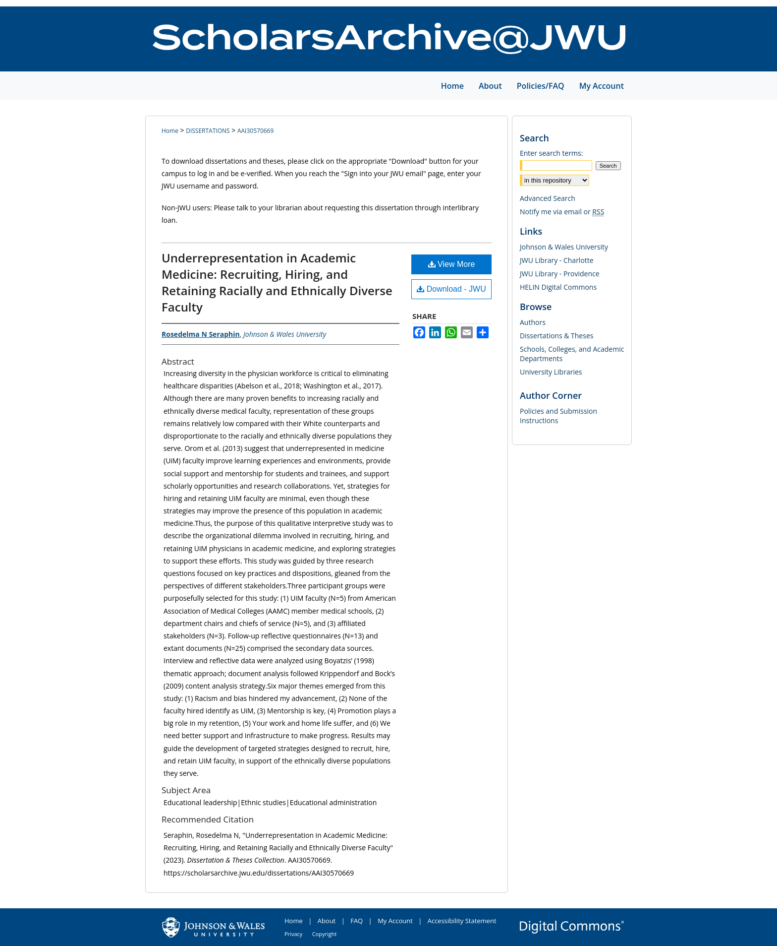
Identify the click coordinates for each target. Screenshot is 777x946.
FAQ (356, 920)
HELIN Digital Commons (558, 287)
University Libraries (551, 372)
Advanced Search (547, 198)
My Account (395, 920)
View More (451, 264)
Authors (533, 322)
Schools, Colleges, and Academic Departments (572, 353)
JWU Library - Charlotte (557, 260)
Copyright (324, 934)
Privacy (293, 934)
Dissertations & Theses (556, 335)
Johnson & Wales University (564, 247)
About (327, 920)
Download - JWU (451, 289)
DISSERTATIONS (207, 130)
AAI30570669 (255, 130)
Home (170, 130)
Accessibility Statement (462, 920)
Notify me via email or (562, 211)
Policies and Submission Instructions (558, 415)
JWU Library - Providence (560, 273)
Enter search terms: (551, 153)
